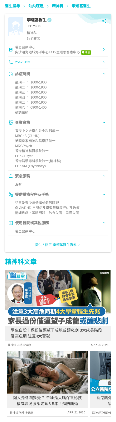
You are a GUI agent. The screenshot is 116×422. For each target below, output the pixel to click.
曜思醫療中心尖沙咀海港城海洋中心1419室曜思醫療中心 (53, 50)
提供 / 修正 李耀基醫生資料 (58, 245)
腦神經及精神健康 (19, 345)
